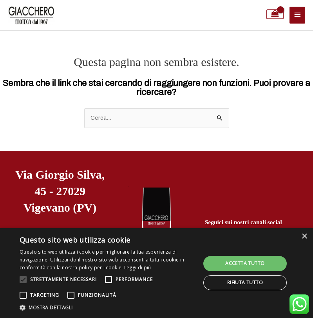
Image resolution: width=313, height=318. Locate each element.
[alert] (156, 273)
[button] (107, 307)
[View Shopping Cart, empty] (275, 14)
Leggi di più (137, 267)
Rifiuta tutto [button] (245, 282)
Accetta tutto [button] (244, 263)
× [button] (304, 236)
